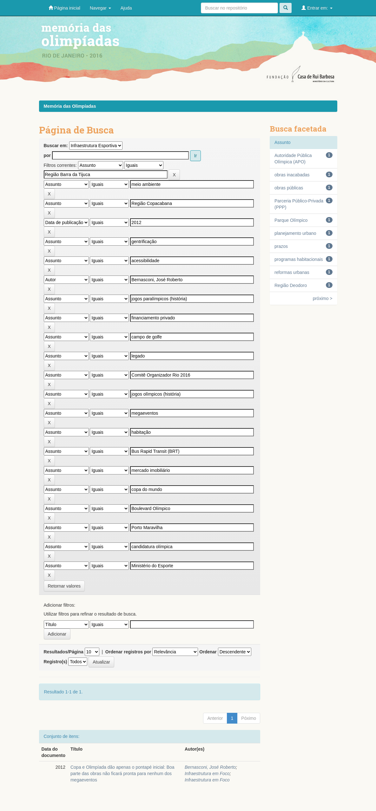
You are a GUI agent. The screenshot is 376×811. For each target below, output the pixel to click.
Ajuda (126, 7)
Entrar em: (316, 7)
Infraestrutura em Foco (207, 773)
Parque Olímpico (290, 220)
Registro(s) (55, 661)
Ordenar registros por (128, 651)
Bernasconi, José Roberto (210, 767)
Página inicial (64, 7)
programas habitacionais (298, 259)
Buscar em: (56, 145)
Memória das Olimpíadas (70, 106)
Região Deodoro (290, 285)
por (47, 155)
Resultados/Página (63, 651)
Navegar (100, 7)
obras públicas (288, 187)
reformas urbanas (291, 272)
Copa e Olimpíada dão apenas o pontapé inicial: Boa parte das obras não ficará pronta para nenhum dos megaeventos (122, 773)
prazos (281, 246)
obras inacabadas (292, 174)
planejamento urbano (295, 233)
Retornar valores (64, 586)
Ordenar (207, 651)
